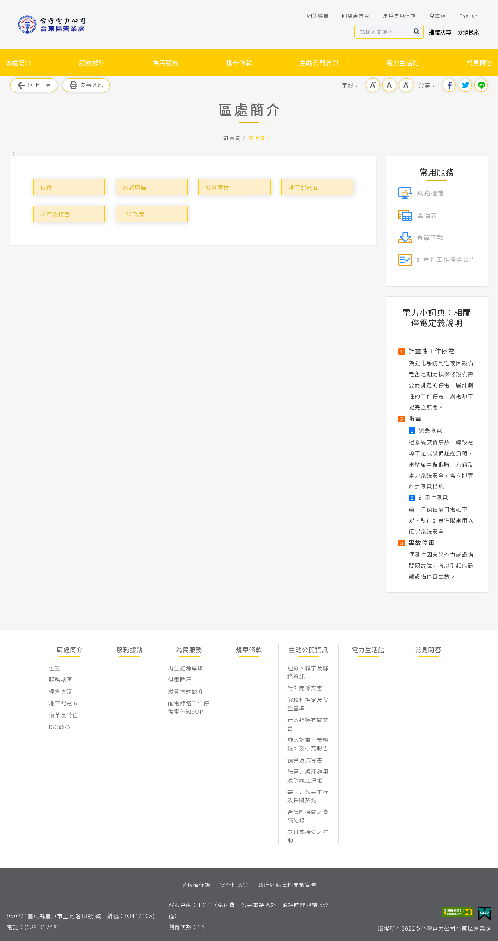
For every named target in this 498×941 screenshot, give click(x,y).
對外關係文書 (305, 688)
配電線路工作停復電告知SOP (188, 707)
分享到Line (481, 85)
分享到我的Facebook (449, 85)
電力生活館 (402, 62)
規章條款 (239, 62)
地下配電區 (303, 187)
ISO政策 (134, 214)
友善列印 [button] (86, 85)
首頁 (235, 138)
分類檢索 (468, 32)
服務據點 (92, 62)
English (463, 16)
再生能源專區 (185, 668)
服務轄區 (135, 187)
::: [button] (291, 15)
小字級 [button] (373, 85)
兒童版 (432, 16)
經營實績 (217, 187)
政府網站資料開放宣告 (287, 884)
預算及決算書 (305, 760)
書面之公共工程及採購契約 (308, 795)
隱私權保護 (196, 884)
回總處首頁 (351, 16)
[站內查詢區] (383, 31)
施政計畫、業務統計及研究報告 (308, 744)
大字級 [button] (406, 85)
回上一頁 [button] (34, 85)
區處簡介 (18, 62)
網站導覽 (313, 16)
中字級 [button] (389, 85)
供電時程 (180, 679)
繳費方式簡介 (185, 691)
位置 (46, 187)
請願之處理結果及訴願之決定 (308, 775)
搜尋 (417, 31)
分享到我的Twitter (465, 85)
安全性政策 (234, 884)
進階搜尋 (440, 32)
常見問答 (480, 62)
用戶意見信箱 (394, 16)
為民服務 (166, 62)
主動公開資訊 (319, 62)
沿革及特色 (55, 214)
